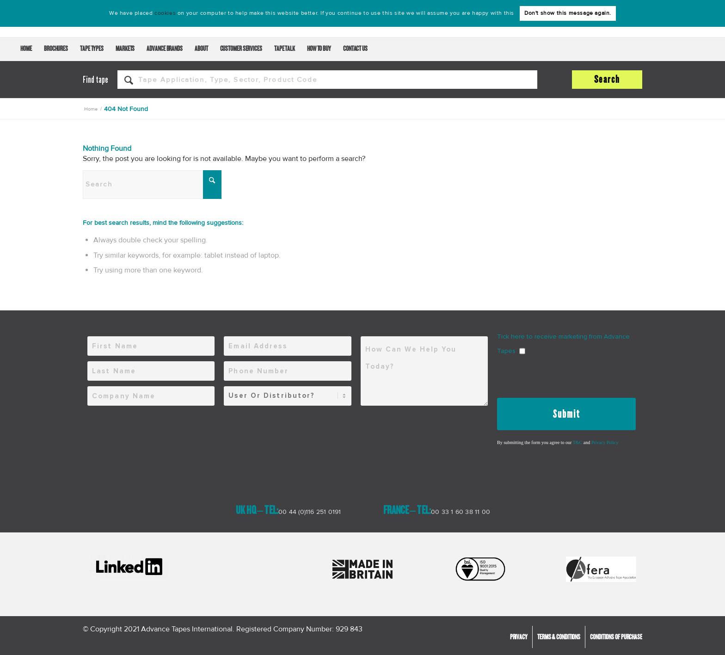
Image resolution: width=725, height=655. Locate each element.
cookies (165, 13)
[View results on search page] (607, 79)
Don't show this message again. (567, 13)
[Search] (152, 184)
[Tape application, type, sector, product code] (327, 79)
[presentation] (567, 375)
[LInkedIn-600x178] (129, 567)
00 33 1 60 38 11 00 (460, 512)
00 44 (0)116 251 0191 (309, 512)
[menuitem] (26, 49)
